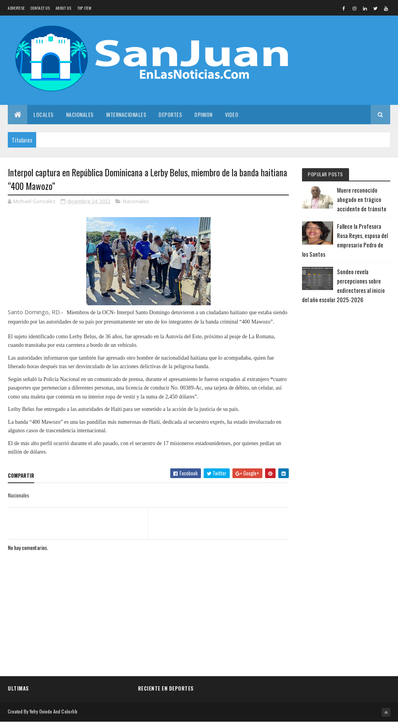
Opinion (203, 114)
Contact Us (40, 8)
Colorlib (69, 711)
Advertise (16, 8)
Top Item (84, 8)
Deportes (170, 114)
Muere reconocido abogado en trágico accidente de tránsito (361, 199)
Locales (43, 114)
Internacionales (126, 114)
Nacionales (80, 114)
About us (63, 8)
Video (232, 114)
